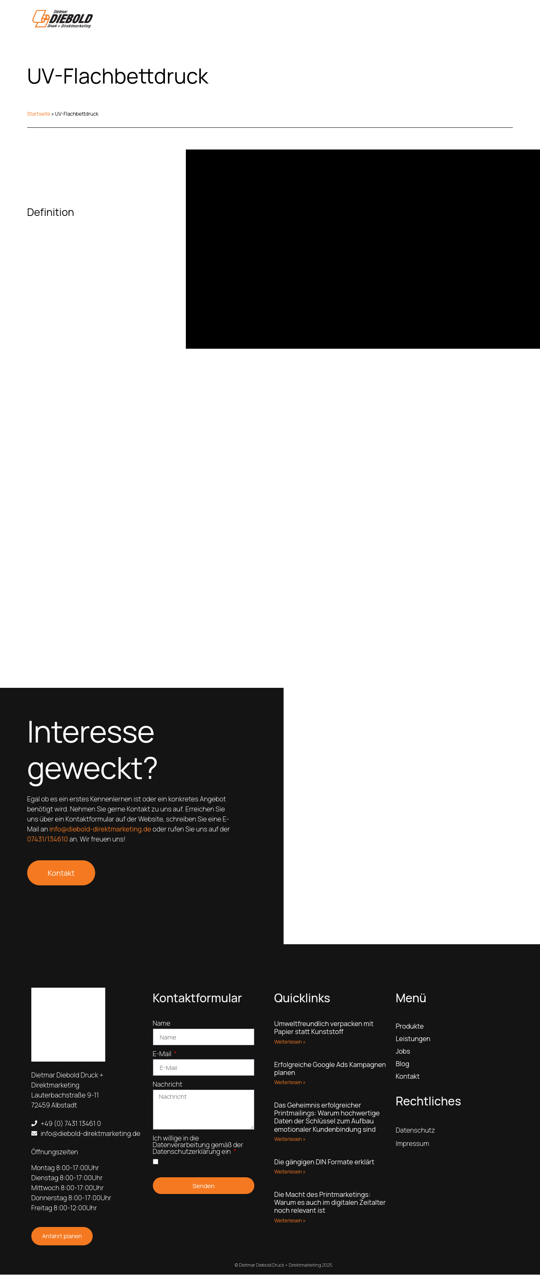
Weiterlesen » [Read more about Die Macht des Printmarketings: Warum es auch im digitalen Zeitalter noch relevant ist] (289, 1220)
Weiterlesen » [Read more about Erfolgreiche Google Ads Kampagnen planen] (289, 1083)
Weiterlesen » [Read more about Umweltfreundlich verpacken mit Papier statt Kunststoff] (289, 1042)
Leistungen (412, 1039)
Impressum (412, 1144)
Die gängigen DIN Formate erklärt (324, 1162)
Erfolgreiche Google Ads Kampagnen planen (330, 1068)
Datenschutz (415, 1131)
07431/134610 (47, 839)
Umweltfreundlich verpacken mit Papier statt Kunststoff (323, 1028)
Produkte (409, 1027)
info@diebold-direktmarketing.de (100, 829)
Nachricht (168, 1086)
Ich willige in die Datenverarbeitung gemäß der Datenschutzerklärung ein (198, 1146)
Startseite (39, 113)
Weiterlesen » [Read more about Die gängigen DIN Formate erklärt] (289, 1172)
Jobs (402, 1052)
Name (161, 1025)
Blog (402, 1064)
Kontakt (407, 1077)
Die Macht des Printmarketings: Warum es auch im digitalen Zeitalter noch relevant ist (329, 1203)
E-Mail (163, 1055)
